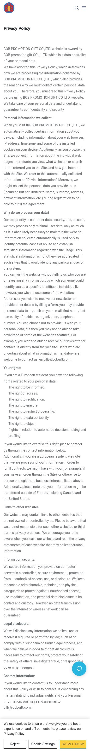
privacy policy (14, 734)
